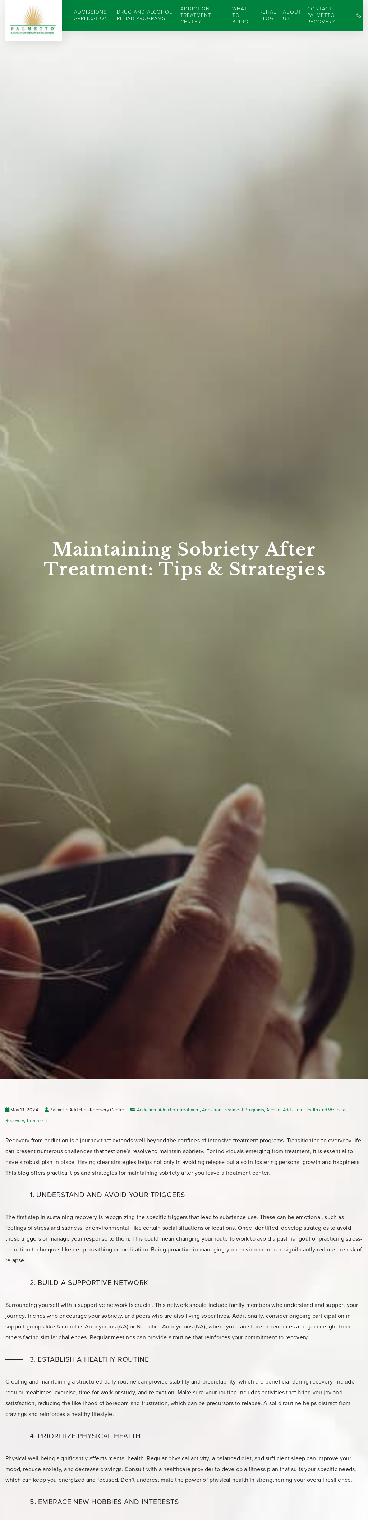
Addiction (146, 1110)
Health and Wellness (325, 1110)
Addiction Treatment (179, 1110)
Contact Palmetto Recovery (321, 15)
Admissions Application (91, 15)
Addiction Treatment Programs (233, 1110)
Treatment (36, 1121)
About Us (292, 15)
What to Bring (240, 15)
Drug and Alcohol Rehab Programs (144, 15)
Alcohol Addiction (284, 1110)
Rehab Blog (268, 15)
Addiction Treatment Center (195, 15)
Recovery (14, 1121)
